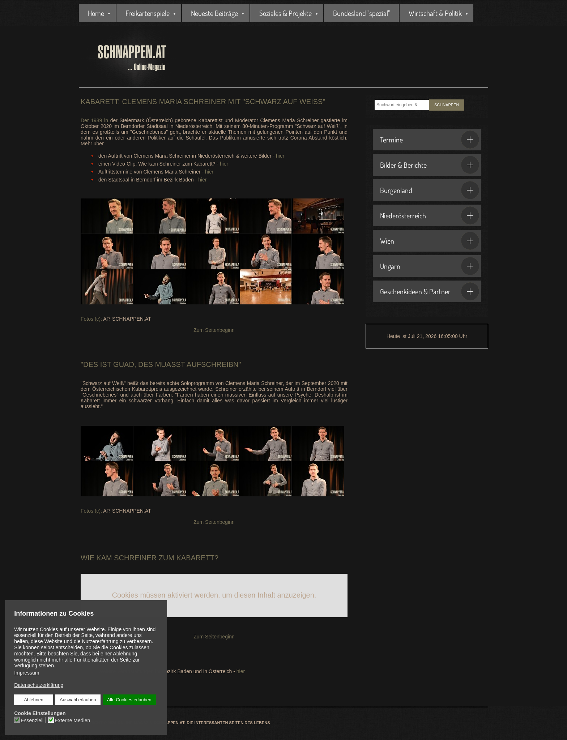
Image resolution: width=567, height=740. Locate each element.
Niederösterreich (429, 215)
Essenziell (32, 720)
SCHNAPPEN (446, 105)
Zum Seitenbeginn (214, 330)
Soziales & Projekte (285, 13)
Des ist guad (108, 364)
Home (96, 13)
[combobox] (402, 105)
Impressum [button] (26, 673)
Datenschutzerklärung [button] (38, 685)
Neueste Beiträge (214, 13)
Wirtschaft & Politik (435, 13)
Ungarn (429, 266)
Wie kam (96, 558)
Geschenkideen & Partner (429, 291)
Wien (429, 241)
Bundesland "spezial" (361, 13)
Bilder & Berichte (429, 165)
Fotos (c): (91, 319)
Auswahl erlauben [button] (78, 699)
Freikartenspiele (147, 13)
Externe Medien (72, 720)
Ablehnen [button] (33, 699)
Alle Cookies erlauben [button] (129, 699)
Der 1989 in (94, 120)
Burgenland (429, 190)
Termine (429, 140)
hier (280, 156)
